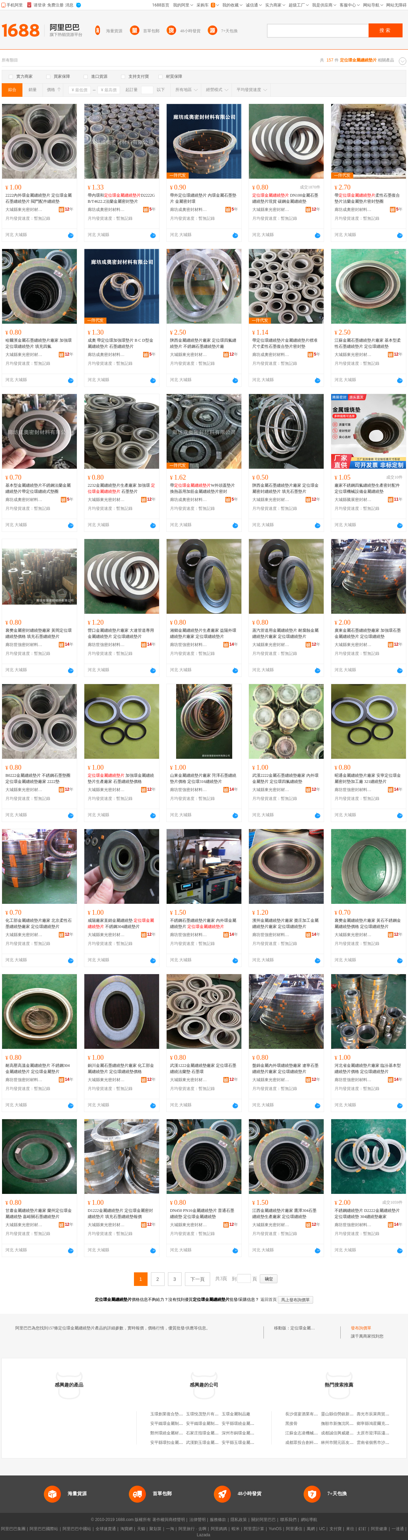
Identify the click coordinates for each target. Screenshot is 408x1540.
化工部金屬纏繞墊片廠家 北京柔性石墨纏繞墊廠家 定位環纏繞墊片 (38, 923)
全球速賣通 (106, 1528)
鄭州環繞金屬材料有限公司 (174, 1433)
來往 (350, 1528)
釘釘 (362, 1528)
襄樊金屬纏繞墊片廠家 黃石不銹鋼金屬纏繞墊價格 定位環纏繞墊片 (368, 923)
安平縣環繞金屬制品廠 (242, 1423)
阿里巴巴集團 (13, 1528)
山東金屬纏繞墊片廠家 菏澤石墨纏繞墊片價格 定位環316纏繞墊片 (203, 778)
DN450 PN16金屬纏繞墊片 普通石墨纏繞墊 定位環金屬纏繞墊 (202, 1213)
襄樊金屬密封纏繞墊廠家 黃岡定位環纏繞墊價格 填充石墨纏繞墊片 (38, 633)
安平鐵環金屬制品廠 (168, 1423)
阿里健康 (379, 1528)
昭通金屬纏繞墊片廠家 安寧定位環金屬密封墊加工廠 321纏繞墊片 (368, 778)
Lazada (203, 1535)
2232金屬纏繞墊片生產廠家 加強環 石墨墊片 (121, 488)
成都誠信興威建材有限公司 (345, 1433)
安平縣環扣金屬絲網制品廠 (174, 1442)
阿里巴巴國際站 (44, 1528)
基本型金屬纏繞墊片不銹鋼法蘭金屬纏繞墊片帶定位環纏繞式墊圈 (38, 488)
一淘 (170, 1528)
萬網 (311, 1528)
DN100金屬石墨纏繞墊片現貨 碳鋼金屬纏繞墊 (285, 198)
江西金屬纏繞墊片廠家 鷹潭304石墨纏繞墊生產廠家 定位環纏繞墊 (284, 1213)
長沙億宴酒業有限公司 (305, 1414)
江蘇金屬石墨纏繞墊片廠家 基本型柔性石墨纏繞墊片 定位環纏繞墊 (368, 343)
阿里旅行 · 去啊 (192, 1528)
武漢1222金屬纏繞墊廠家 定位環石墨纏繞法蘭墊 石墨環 (203, 1068)
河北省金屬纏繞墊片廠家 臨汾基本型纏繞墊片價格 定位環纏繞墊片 (368, 1068)
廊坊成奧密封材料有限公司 (106, 209)
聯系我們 (288, 1519)
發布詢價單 (361, 1328)
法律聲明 (197, 1519)
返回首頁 (268, 1299)
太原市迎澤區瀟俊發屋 (377, 1433)
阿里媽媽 (219, 1528)
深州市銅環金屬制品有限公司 (248, 1433)
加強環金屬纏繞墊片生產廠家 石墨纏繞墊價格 (121, 778)
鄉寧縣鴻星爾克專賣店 (377, 1423)
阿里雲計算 (254, 1528)
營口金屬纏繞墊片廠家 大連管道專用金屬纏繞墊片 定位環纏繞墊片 (121, 633)
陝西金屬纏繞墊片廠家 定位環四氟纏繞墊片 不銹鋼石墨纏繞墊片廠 (203, 343)
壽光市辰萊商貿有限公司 (379, 1414)
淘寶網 (126, 1528)
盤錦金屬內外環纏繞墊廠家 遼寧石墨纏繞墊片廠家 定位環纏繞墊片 (285, 1068)
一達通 (398, 1528)
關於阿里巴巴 (263, 1519)
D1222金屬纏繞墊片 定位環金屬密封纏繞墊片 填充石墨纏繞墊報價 (120, 1213)
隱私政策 (239, 1519)
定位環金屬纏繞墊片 (308, 1328)
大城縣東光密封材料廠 (24, 209)
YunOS (275, 1528)
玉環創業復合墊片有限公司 (174, 1414)
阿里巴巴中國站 (77, 1528)
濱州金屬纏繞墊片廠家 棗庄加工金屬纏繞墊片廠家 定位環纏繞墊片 (285, 923)
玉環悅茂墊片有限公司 (206, 1414)
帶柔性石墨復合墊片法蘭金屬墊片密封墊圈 (367, 198)
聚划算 (155, 1528)
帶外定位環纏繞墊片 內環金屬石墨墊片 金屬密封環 (203, 198)
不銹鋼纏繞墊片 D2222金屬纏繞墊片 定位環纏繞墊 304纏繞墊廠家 (367, 1213)
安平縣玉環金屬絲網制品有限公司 (252, 1442)
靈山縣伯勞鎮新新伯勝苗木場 (347, 1414)
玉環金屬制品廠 (236, 1414)
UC (322, 1528)
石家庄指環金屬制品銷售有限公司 (216, 1433)
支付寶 (335, 1528)
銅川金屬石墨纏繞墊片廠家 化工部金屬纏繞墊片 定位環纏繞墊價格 (121, 1068)
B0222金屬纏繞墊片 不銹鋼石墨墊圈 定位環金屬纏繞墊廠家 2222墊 (37, 778)
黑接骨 (291, 1423)
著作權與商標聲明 (168, 1519)
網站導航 (309, 1519)
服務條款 (218, 1519)
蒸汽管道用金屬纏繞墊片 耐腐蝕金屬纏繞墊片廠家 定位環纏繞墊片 (285, 633)
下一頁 (197, 1279)
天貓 (141, 1528)
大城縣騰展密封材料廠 (353, 499)
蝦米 (236, 1528)
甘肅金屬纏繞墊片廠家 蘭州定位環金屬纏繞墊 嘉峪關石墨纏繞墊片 (38, 1213)
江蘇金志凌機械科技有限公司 (311, 1433)
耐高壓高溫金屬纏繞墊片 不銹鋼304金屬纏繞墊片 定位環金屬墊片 (37, 1068)
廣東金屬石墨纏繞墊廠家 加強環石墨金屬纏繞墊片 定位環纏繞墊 (368, 633)
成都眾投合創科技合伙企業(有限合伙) (319, 1442)
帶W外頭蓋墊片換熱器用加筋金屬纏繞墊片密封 (202, 488)
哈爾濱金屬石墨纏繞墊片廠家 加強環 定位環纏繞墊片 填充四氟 (38, 343)
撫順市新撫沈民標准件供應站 (347, 1423)
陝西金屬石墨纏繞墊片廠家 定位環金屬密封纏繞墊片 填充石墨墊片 (285, 488)
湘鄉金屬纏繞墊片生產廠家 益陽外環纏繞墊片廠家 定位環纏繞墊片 (203, 633)
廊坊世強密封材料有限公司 (24, 644)
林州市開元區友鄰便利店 (343, 1442)
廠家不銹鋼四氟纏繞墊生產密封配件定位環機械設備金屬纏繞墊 (367, 488)
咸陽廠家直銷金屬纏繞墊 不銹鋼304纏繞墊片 (121, 923)
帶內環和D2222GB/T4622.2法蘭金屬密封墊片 (121, 198)
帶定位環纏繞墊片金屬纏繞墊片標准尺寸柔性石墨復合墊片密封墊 (285, 343)
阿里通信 (294, 1528)
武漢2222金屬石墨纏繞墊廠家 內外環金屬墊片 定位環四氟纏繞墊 (285, 778)
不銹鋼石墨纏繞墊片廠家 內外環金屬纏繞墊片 (203, 923)
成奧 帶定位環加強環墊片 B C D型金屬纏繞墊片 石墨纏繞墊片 (120, 343)
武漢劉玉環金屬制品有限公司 (212, 1442)
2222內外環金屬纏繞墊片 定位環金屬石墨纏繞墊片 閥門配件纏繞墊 (38, 198)
